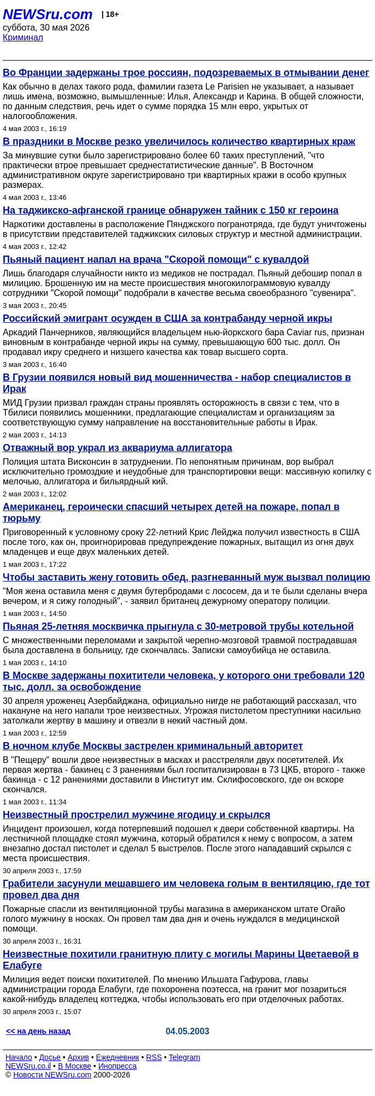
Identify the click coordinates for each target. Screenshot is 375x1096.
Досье (50, 1057)
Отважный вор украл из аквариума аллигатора (117, 447)
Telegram (185, 1057)
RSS (154, 1057)
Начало (18, 1057)
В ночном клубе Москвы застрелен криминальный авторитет (153, 745)
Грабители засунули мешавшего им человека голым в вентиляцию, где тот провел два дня (186, 889)
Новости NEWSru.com (52, 1074)
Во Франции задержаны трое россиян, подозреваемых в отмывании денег (186, 72)
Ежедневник (117, 1057)
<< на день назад (38, 1031)
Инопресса (117, 1066)
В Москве (74, 1066)
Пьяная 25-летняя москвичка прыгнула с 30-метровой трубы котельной (178, 626)
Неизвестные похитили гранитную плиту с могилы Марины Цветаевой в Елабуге (181, 960)
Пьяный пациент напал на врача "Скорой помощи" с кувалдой (156, 259)
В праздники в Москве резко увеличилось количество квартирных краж (179, 141)
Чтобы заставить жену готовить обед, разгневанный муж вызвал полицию (186, 577)
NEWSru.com (48, 14)
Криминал (23, 37)
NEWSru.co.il (28, 1066)
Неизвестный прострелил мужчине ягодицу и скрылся (136, 814)
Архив (78, 1057)
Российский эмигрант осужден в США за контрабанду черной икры (167, 318)
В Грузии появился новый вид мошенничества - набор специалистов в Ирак (177, 383)
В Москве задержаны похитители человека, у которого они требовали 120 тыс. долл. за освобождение (184, 681)
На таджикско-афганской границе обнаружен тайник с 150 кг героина (170, 210)
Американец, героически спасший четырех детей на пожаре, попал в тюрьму (171, 512)
